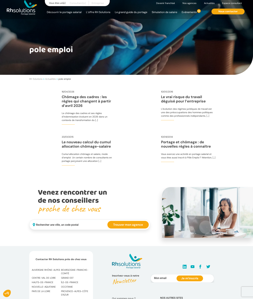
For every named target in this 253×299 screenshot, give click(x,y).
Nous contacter (228, 11)
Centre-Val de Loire (44, 277)
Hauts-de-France (42, 282)
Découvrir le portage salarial (64, 12)
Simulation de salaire (164, 12)
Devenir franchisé (165, 3)
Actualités (209, 3)
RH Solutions (36, 78)
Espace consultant (232, 3)
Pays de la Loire (41, 291)
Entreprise (98, 3)
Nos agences (189, 3)
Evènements (189, 12)
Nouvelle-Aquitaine (44, 286)
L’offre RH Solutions (98, 12)
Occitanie (67, 286)
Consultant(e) (78, 3)
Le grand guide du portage (131, 12)
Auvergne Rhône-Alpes (46, 269)
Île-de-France (69, 282)
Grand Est (67, 277)
